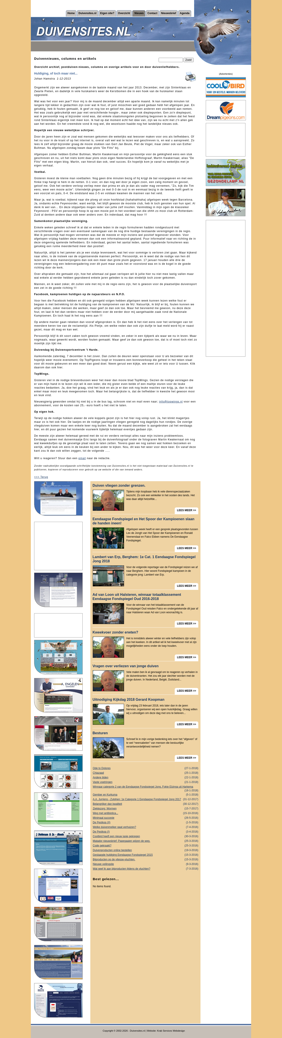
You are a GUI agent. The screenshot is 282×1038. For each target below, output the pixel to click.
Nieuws (139, 13)
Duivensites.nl (87, 13)
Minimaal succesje (145, 818)
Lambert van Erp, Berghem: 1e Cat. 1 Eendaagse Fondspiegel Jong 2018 (144, 559)
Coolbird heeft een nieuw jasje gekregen (145, 836)
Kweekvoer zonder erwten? (115, 632)
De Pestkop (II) (145, 822)
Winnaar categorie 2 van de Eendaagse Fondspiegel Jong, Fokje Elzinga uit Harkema (145, 787)
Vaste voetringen (145, 782)
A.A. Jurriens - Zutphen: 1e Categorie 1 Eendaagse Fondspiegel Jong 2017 (145, 799)
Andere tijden (145, 777)
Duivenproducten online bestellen (145, 850)
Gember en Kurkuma (145, 795)
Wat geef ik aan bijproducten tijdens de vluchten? (145, 869)
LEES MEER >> (186, 510)
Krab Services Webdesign (171, 1030)
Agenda (184, 13)
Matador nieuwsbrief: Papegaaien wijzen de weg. (145, 841)
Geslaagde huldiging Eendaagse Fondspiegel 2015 (145, 855)
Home (71, 13)
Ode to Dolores (145, 768)
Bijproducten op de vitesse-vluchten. (145, 859)
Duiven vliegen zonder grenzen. (119, 485)
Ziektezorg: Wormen (145, 809)
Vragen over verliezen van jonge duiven (126, 666)
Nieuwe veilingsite (145, 864)
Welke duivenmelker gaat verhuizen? (145, 827)
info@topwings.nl (171, 401)
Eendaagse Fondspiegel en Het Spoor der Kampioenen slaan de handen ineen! (143, 521)
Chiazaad (145, 773)
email (82, 458)
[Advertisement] (58, 546)
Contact (152, 13)
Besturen (100, 733)
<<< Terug (41, 477)
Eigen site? (107, 13)
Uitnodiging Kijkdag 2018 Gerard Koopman (128, 699)
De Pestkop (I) (145, 832)
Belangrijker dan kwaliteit (145, 804)
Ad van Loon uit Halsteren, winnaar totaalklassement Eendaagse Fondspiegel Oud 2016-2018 (137, 597)
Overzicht (124, 13)
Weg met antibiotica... (145, 813)
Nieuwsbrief (168, 13)
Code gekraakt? (145, 846)
